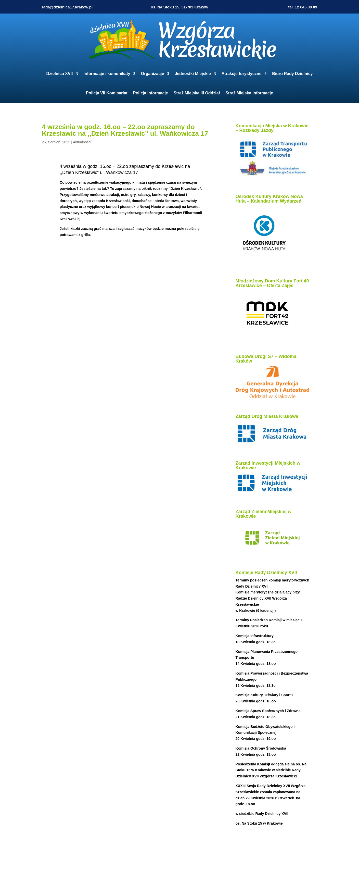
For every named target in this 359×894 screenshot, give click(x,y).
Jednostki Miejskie (193, 73)
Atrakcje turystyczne (242, 73)
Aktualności (82, 142)
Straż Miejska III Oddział (197, 93)
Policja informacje (150, 93)
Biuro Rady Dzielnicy (292, 73)
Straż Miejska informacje (249, 93)
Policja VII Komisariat (106, 93)
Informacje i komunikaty (107, 73)
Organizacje (152, 73)
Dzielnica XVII (59, 73)
